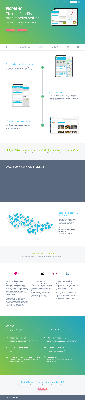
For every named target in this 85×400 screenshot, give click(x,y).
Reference (58, 2)
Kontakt (73, 2)
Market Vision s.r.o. (13, 397)
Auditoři (52, 2)
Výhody (65, 2)
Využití (46, 2)
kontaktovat (22, 30)
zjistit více (10, 30)
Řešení (40, 2)
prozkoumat (42, 388)
